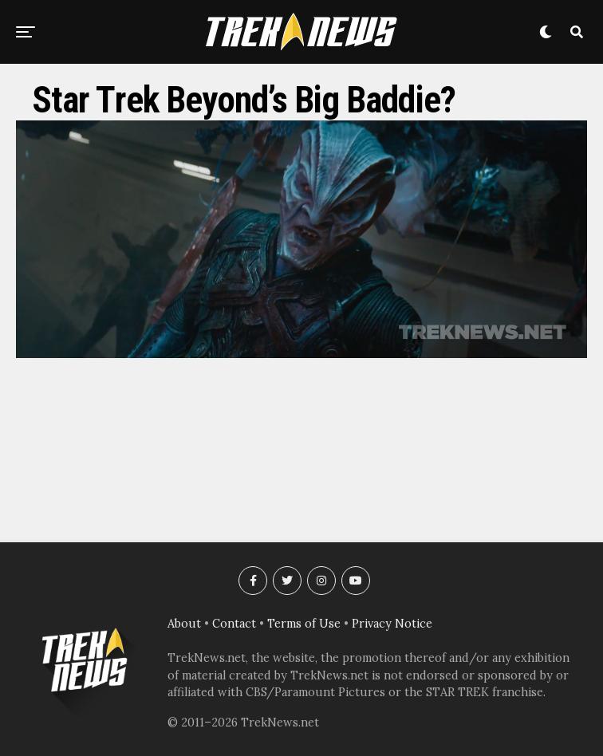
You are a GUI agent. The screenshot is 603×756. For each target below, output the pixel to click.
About (184, 623)
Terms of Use (304, 623)
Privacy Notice (392, 623)
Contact (234, 623)
